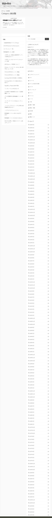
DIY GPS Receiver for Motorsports (11, 43)
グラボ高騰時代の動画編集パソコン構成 (14, 92)
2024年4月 (39, 191)
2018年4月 (39, 401)
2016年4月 (39, 471)
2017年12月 (39, 412)
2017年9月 (39, 421)
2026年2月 (39, 126)
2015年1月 (39, 506)
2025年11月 (39, 135)
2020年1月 (39, 339)
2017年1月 (39, 444)
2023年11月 (39, 205)
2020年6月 (39, 325)
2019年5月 (39, 363)
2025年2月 (39, 161)
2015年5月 (39, 494)
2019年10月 (39, 348)
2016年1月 (39, 479)
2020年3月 (39, 333)
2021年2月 (39, 301)
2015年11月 (39, 482)
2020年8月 (39, 319)
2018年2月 (39, 406)
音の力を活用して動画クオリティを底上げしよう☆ (14, 113)
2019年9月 (39, 351)
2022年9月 (39, 246)
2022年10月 (39, 243)
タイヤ (31, 82)
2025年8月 (39, 144)
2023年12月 (39, 202)
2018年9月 (39, 386)
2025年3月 (39, 158)
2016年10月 (39, 453)
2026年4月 (39, 121)
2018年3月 (39, 404)
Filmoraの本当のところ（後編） (12, 71)
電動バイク (32, 111)
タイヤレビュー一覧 (8, 46)
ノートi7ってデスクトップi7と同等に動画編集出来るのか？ (14, 100)
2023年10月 (39, 208)
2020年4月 (39, 331)
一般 (31, 97)
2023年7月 (39, 217)
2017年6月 (39, 430)
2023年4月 (39, 226)
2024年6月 (39, 185)
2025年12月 (39, 132)
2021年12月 (39, 272)
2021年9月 (39, 281)
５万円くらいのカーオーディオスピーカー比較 (14, 57)
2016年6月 (39, 465)
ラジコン (32, 91)
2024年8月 (39, 179)
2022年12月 (39, 237)
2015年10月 (39, 485)
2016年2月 (39, 476)
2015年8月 (39, 488)
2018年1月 (39, 409)
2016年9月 (39, 456)
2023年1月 (39, 234)
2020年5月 (39, 328)
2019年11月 (39, 345)
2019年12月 (39, 342)
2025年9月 (39, 141)
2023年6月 (39, 220)
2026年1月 (39, 129)
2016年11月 (39, 450)
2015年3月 (39, 500)
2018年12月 (39, 377)
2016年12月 (39, 447)
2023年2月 (39, 231)
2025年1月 (39, 164)
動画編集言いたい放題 (9, 49)
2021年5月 (39, 293)
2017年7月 (39, 427)
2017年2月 (39, 441)
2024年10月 (39, 173)
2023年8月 (39, 214)
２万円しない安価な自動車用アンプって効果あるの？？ (14, 53)
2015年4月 (39, 497)
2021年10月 (39, 278)
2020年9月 (39, 316)
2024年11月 (39, 170)
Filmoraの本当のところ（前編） (12, 68)
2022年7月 (39, 252)
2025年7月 (39, 147)
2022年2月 (39, 266)
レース (31, 94)
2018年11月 (39, 380)
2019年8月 (39, 354)
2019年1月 (39, 374)
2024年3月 (39, 193)
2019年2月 (39, 371)
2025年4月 (39, 156)
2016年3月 (39, 473)
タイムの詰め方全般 (34, 79)
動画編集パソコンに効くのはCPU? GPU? (14, 106)
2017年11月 (39, 415)
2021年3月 (39, 298)
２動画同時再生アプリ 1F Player (11, 40)
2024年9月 (39, 176)
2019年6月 (39, 360)
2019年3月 (39, 368)
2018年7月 (39, 392)
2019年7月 (39, 357)
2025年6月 (39, 150)
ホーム (3, 9)
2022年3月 (39, 263)
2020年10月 (39, 313)
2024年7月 (39, 182)
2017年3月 (39, 438)
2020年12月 (39, 307)
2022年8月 (39, 249)
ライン (31, 88)
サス (31, 73)
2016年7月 (39, 462)
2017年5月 (39, 433)
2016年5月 (39, 468)
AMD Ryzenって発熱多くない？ (12, 61)
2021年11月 (39, 275)
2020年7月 (39, 322)
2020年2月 (39, 336)
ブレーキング (33, 85)
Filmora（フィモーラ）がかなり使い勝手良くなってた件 (14, 65)
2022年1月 (39, 269)
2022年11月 (39, 240)
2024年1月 (39, 199)
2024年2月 (39, 196)
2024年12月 (39, 167)
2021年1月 (39, 304)
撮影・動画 (32, 100)
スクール (32, 76)
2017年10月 (39, 418)
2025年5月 (39, 153)
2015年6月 (39, 491)
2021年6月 (39, 290)
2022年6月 (39, 255)
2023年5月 (39, 223)
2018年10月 (39, 383)
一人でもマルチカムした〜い (11, 103)
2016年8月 (39, 459)
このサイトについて (34, 70)
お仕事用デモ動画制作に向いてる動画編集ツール (14, 88)
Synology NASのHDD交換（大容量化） (13, 74)
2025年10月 (39, 138)
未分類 (5, 25)
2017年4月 (39, 436)
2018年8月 (39, 389)
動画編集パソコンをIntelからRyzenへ (13, 109)
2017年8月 (39, 424)
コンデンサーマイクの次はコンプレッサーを (14, 95)
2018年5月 (39, 398)
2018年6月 (39, 395)
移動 (31, 108)
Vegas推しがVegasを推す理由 (11, 81)
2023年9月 (39, 211)
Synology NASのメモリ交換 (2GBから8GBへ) (14, 78)
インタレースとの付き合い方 (11, 84)
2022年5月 (39, 258)
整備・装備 (32, 102)
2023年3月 (39, 228)
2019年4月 (39, 366)
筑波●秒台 (8, 515)
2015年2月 (39, 503)
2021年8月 (39, 284)
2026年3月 (39, 123)
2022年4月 (39, 261)
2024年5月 (39, 188)
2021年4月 (39, 296)
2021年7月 (39, 287)
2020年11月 (39, 310)
